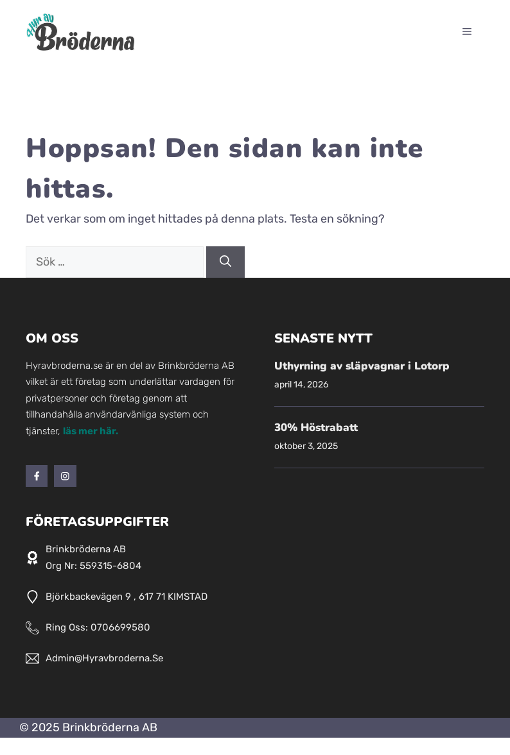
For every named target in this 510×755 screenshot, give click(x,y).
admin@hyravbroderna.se (104, 658)
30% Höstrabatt (316, 427)
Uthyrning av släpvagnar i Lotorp (362, 366)
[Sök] (225, 262)
